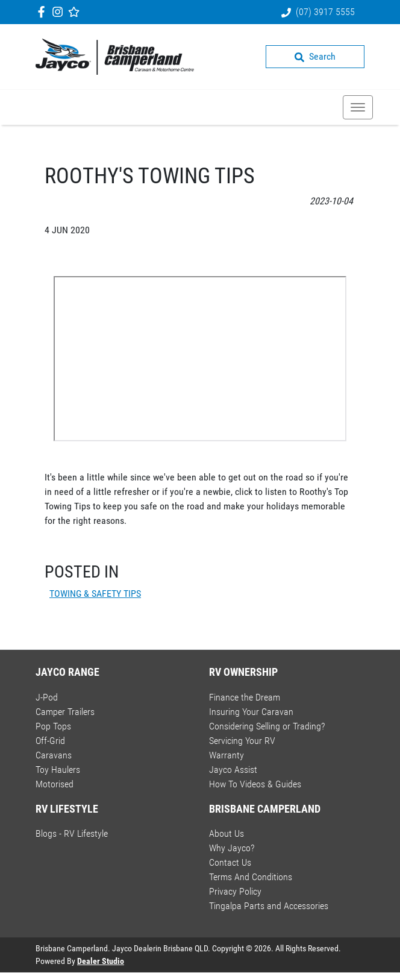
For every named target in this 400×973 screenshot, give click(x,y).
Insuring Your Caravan (251, 711)
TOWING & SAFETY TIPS (95, 593)
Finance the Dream (244, 697)
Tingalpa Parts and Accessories (268, 906)
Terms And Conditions (250, 877)
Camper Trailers (65, 711)
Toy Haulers (58, 769)
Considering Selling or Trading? (267, 726)
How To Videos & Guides (255, 784)
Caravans (54, 755)
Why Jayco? (231, 848)
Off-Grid (50, 740)
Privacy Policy (235, 891)
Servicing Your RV (242, 740)
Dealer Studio (100, 961)
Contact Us (230, 862)
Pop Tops (53, 726)
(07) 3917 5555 (325, 11)
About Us (226, 833)
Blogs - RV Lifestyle (72, 833)
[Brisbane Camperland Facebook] (44, 11)
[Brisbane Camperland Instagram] (60, 11)
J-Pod (47, 697)
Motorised (54, 784)
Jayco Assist (233, 769)
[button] (358, 107)
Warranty (226, 755)
